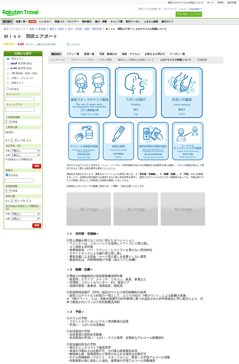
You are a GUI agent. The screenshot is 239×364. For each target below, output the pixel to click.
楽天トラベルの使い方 (150, 9)
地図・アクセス (131, 53)
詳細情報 (202, 59)
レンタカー (45, 21)
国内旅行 (7, 21)
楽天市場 (231, 2)
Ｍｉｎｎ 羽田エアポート (31, 36)
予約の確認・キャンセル (189, 14)
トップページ (57, 59)
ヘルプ (182, 9)
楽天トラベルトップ (14, 29)
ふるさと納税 (151, 21)
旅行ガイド (167, 21)
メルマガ (75, 44)
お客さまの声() (155, 53)
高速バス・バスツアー (67, 21)
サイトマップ (170, 9)
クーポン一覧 (177, 53)
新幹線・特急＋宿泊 (26, 73)
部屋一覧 (89, 53)
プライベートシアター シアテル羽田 (91, 59)
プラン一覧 (72, 53)
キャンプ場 (116, 21)
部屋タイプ (17, 82)
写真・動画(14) (108, 53)
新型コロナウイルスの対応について (185, 2)
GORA (220, 2)
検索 (36, 166)
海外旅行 (87, 21)
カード (210, 2)
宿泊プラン (17, 58)
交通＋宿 (20, 21)
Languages (194, 9)
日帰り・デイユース (22, 78)
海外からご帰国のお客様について (136, 59)
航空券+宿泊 (25, 63)
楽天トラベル (20, 13)
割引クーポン (133, 21)
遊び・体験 (101, 21)
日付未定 (14, 89)
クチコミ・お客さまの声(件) (40, 44)
